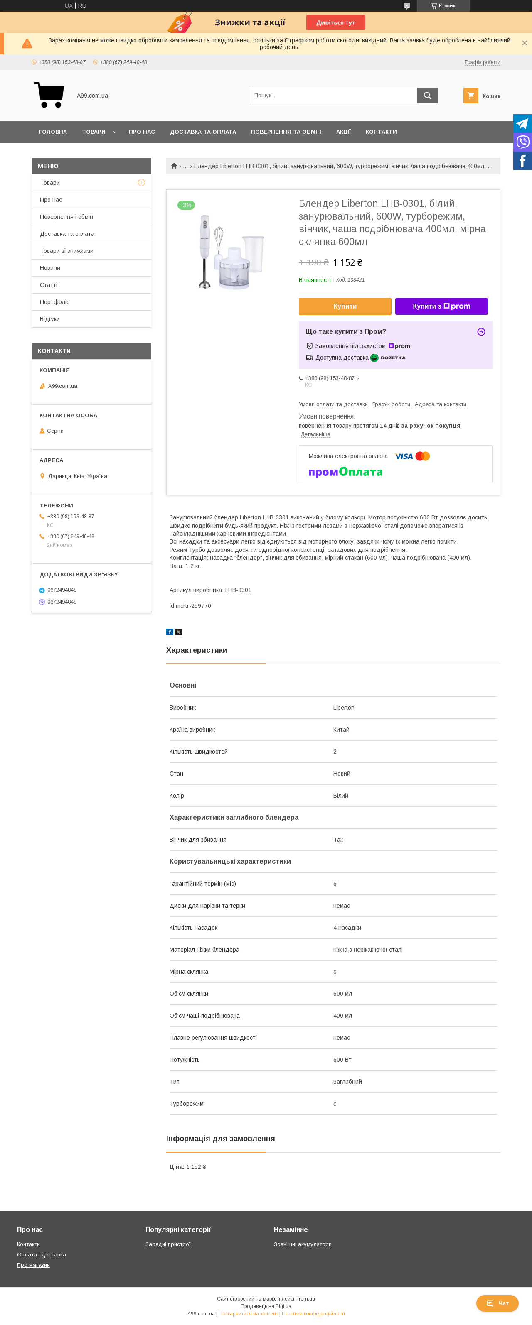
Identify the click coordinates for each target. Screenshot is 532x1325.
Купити (345, 306)
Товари (94, 132)
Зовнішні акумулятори (303, 1244)
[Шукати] (427, 95)
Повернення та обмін (286, 132)
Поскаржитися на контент (248, 1314)
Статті (48, 285)
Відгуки (50, 319)
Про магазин (33, 1265)
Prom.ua (305, 1299)
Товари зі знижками (67, 250)
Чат (497, 1303)
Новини (50, 268)
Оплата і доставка (41, 1255)
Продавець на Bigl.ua (266, 1306)
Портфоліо (55, 302)
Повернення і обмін (66, 216)
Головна (53, 132)
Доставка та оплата (203, 132)
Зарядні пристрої (168, 1244)
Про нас (142, 132)
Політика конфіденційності (313, 1314)
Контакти (381, 132)
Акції (343, 132)
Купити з (441, 306)
